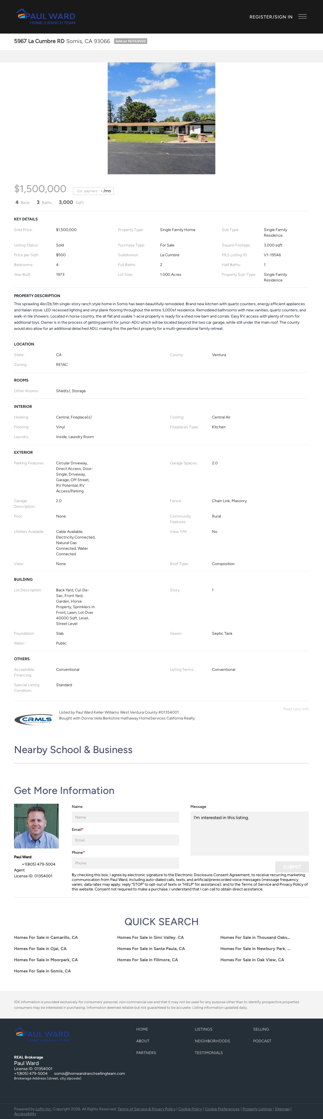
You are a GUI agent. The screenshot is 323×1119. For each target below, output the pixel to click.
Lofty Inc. (44, 1109)
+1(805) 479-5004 (31, 1073)
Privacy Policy (291, 884)
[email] (125, 840)
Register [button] (261, 17)
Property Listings (257, 1109)
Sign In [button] (283, 17)
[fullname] (125, 817)
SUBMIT (292, 867)
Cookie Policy (190, 1109)
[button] (46, 16)
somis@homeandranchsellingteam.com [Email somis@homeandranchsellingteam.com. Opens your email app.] (89, 1073)
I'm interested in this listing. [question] (249, 834)
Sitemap (282, 1109)
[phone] (125, 863)
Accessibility (25, 1113)
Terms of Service (256, 884)
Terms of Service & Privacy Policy (146, 1109)
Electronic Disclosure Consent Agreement (212, 875)
